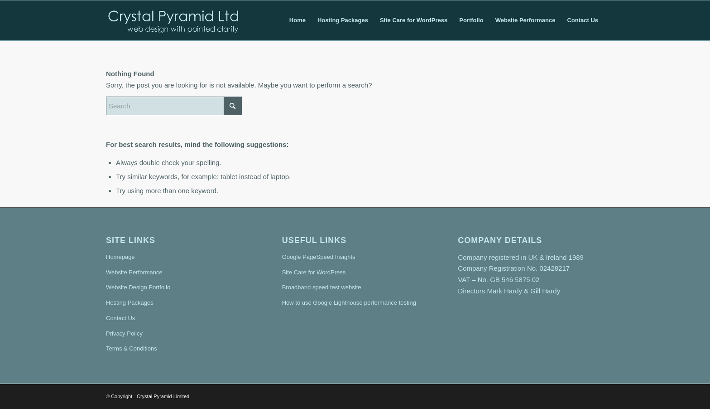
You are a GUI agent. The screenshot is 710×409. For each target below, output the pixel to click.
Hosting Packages (130, 302)
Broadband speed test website (321, 287)
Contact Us (120, 318)
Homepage (120, 256)
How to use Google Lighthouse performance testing (349, 302)
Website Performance (134, 272)
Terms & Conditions (131, 348)
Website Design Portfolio (138, 287)
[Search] (174, 106)
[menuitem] (297, 20)
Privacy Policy (124, 333)
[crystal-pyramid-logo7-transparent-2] (174, 20)
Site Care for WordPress (314, 272)
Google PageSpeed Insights (318, 256)
